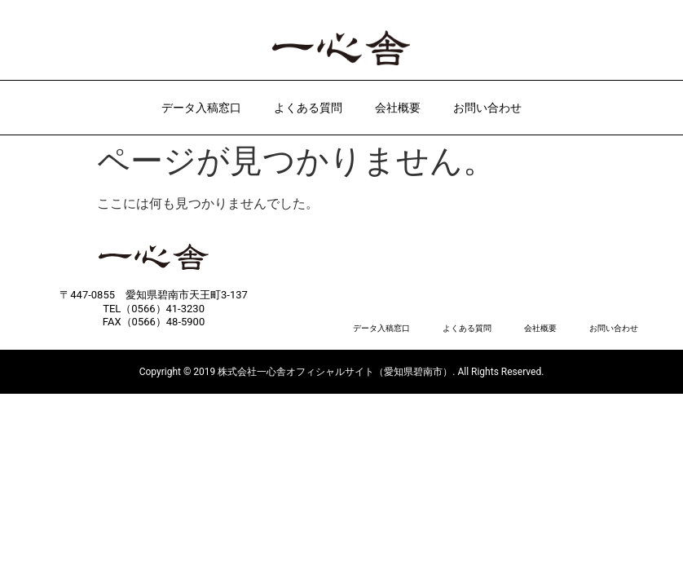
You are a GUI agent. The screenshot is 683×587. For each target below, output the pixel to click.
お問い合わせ (487, 107)
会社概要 (398, 107)
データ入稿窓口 (201, 107)
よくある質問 (308, 107)
